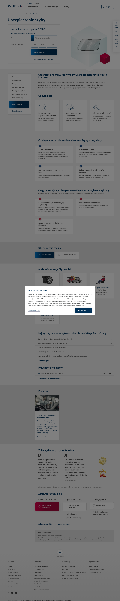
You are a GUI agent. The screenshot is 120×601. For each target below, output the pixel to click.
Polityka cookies (79, 305)
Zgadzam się (82, 310)
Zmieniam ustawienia (34, 310)
